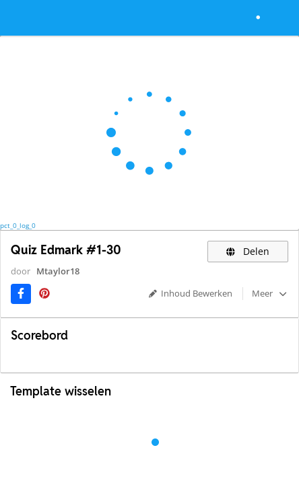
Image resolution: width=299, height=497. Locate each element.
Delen (248, 251)
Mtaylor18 (57, 271)
